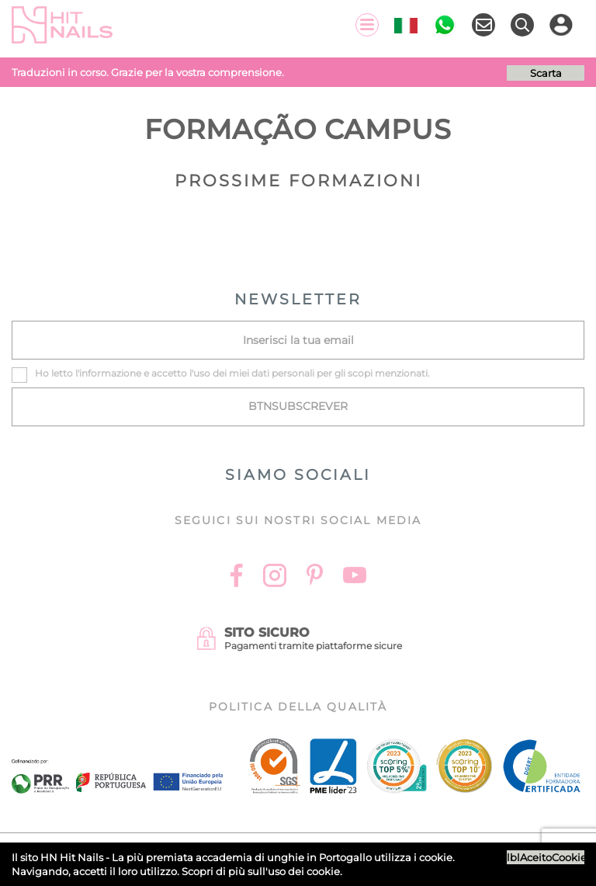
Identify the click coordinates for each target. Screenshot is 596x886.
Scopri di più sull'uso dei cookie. (262, 871)
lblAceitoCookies (545, 857)
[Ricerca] (522, 24)
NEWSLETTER (298, 299)
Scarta (546, 73)
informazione (110, 373)
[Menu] (367, 24)
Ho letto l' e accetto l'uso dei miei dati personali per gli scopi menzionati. (232, 373)
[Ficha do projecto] (117, 767)
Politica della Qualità (298, 707)
